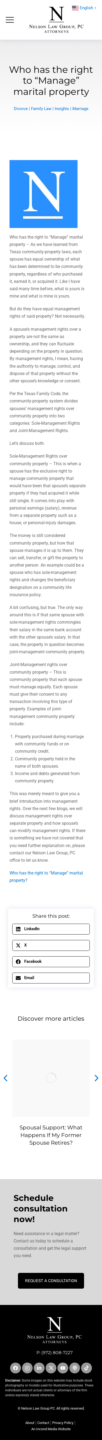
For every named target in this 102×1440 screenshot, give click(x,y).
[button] (51, 929)
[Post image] (51, 1078)
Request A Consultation (51, 1280)
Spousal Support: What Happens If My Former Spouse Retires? (51, 1135)
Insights (62, 108)
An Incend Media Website (51, 1429)
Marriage (80, 108)
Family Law (41, 108)
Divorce (21, 108)
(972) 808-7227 (57, 1352)
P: (38, 1352)
